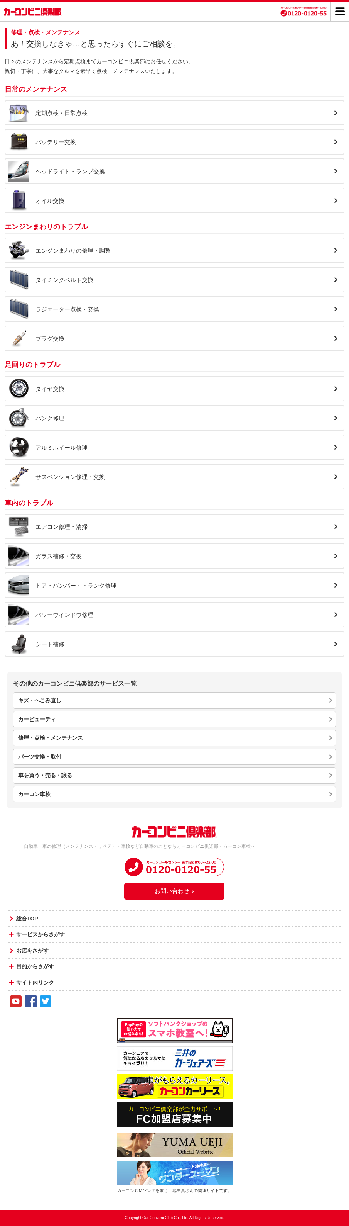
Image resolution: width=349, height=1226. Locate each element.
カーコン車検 (34, 794)
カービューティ (37, 719)
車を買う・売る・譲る (45, 775)
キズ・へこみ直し (39, 700)
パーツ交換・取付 (39, 757)
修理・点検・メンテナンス (50, 738)
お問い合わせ (175, 891)
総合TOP (27, 918)
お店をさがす (32, 951)
